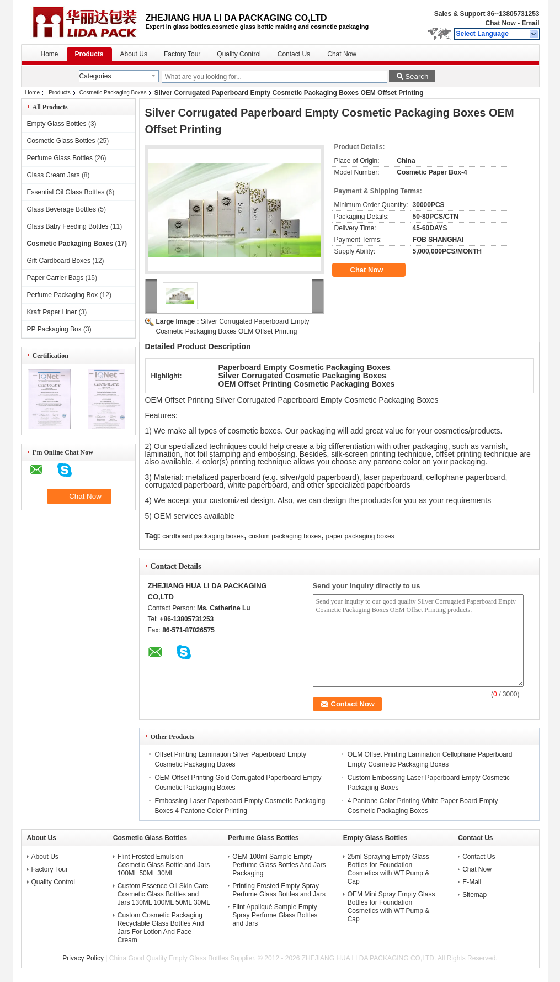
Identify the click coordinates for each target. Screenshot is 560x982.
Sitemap (474, 895)
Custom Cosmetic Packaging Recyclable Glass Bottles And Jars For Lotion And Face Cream (161, 927)
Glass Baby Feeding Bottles (68, 226)
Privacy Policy (83, 958)
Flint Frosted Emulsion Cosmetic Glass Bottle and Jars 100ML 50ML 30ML (164, 865)
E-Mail (471, 882)
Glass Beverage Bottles (61, 209)
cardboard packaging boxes (202, 536)
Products (89, 54)
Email (530, 23)
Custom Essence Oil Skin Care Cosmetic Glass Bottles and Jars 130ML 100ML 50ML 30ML (164, 894)
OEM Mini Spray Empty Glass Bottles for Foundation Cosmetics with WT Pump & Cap (391, 906)
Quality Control (238, 54)
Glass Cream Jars (53, 175)
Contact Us (294, 54)
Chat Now (500, 23)
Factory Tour (182, 54)
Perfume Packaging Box (62, 295)
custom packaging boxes (284, 536)
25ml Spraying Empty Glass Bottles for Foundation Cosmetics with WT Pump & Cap (388, 869)
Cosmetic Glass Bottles (61, 141)
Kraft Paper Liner (52, 312)
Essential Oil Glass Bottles (66, 192)
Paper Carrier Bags (55, 278)
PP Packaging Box (54, 329)
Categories (95, 76)
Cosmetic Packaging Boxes (113, 92)
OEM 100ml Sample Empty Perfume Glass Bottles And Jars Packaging (279, 865)
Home (49, 54)
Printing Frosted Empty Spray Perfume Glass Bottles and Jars (279, 890)
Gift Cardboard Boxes (58, 261)
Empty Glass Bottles (57, 124)
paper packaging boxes (360, 536)
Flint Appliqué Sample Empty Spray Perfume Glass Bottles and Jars (274, 915)
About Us (133, 54)
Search (416, 76)
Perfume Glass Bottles (60, 158)
